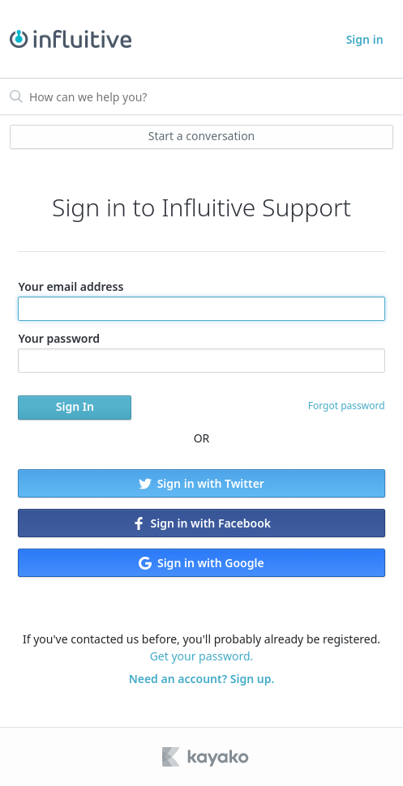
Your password (201, 352)
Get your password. (202, 656)
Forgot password (346, 405)
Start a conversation (201, 135)
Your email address (201, 300)
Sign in (365, 39)
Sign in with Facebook (201, 523)
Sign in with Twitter (201, 483)
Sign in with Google (201, 562)
